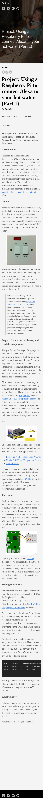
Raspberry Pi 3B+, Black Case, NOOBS (23, 457)
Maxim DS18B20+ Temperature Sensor (23, 460)
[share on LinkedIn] (10, 73)
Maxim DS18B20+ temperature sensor (18, 399)
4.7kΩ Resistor (12, 463)
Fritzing (31, 558)
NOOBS (27, 479)
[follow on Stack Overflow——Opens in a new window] (4, 8)
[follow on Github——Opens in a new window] (18, 8)
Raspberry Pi (24, 395)
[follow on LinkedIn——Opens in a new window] (13, 8)
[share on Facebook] (3, 73)
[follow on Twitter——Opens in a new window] (9, 8)
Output (6, 3)
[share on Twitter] (7, 73)
